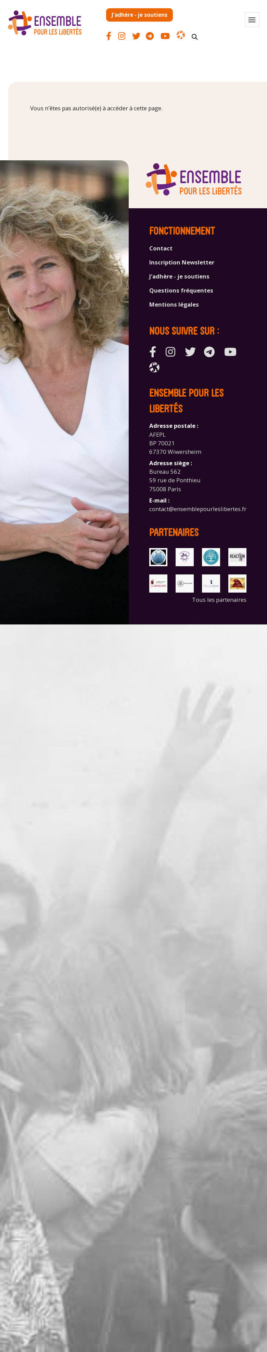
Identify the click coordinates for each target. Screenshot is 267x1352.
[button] (252, 19)
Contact (161, 248)
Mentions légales (174, 304)
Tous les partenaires (219, 600)
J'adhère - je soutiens (139, 14)
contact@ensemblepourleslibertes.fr (197, 509)
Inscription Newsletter (181, 262)
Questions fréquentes (181, 290)
